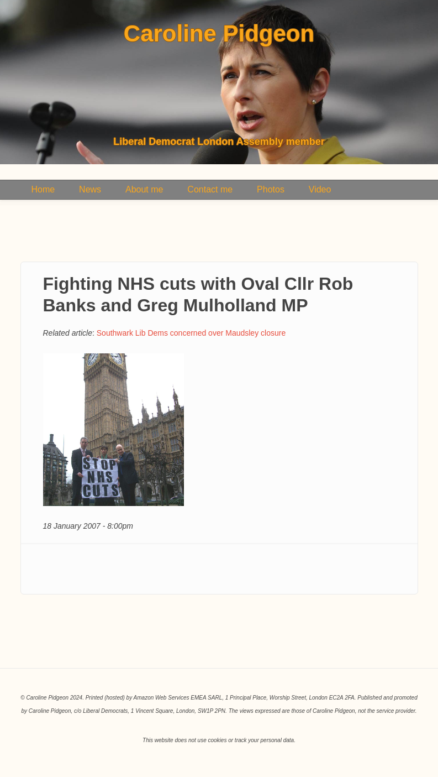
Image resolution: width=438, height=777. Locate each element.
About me (144, 189)
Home (43, 189)
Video (320, 189)
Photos (270, 189)
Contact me (210, 189)
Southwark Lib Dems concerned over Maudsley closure (191, 332)
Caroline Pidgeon (219, 33)
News (90, 189)
